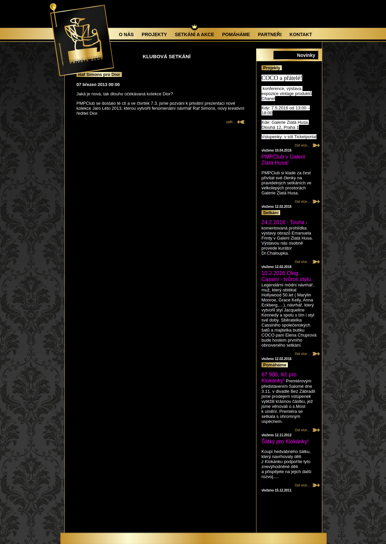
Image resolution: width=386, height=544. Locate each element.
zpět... (230, 122)
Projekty (154, 34)
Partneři (270, 34)
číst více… (303, 145)
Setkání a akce (194, 34)
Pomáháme (236, 34)
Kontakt (301, 34)
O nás (126, 34)
